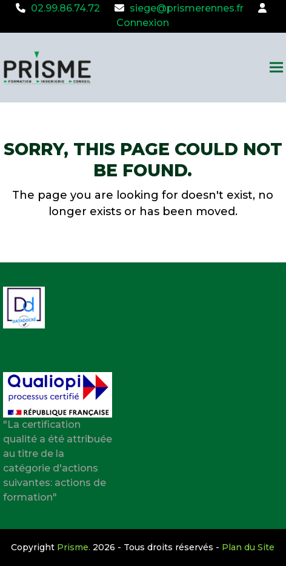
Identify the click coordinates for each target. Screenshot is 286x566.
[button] (276, 67)
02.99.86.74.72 (65, 8)
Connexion (142, 22)
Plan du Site (248, 547)
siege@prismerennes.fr (187, 8)
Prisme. (73, 547)
